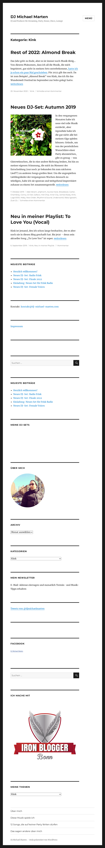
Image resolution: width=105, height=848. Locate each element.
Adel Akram (32, 192)
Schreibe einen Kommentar (49, 91)
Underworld (58, 197)
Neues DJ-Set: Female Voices (29, 286)
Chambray (15, 195)
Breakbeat (63, 192)
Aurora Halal (52, 192)
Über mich (16, 811)
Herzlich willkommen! (25, 271)
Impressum (17, 326)
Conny (23, 195)
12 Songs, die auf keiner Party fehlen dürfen (34, 824)
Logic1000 (15, 197)
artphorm (42, 192)
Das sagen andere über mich (26, 831)
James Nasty (65, 195)
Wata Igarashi (70, 197)
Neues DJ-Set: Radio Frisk (27, 275)
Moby (23, 197)
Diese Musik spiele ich (23, 817)
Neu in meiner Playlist (44, 245)
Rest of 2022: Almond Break (43, 52)
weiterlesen (17, 84)
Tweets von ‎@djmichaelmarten (28, 608)
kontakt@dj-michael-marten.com (40, 306)
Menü (88, 18)
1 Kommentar (63, 245)
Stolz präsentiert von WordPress (43, 840)
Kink (32, 91)
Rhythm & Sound (44, 197)
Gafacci (37, 195)
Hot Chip (45, 195)
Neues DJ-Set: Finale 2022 (27, 279)
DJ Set (30, 195)
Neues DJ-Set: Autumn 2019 (43, 107)
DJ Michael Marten (29, 16)
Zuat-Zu (14, 200)
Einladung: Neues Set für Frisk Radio (33, 283)
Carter (72, 192)
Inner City (54, 195)
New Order (31, 197)
